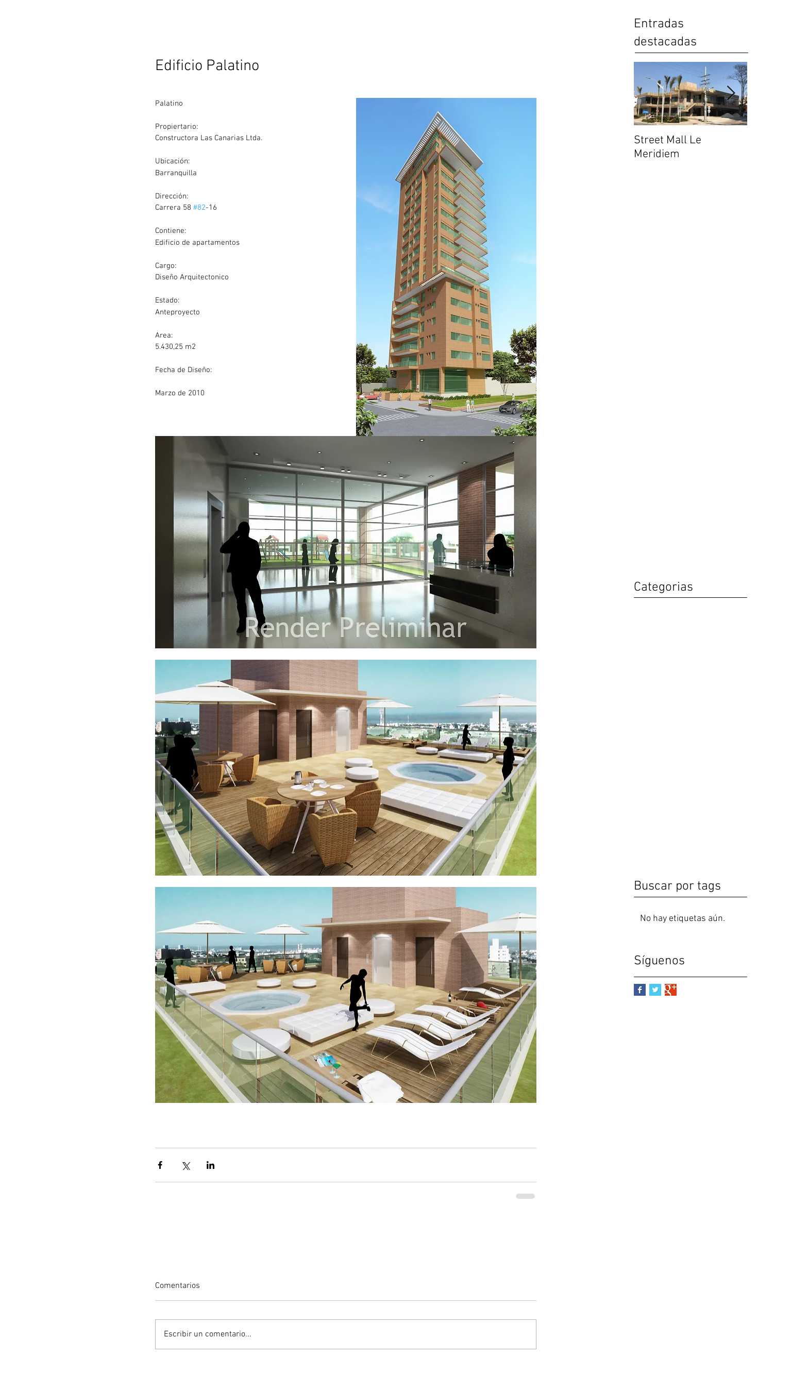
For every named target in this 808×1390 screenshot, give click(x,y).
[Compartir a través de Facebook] (160, 1165)
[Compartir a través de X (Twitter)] (185, 1165)
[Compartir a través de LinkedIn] (210, 1165)
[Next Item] (730, 94)
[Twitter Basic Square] (655, 990)
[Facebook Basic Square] (640, 990)
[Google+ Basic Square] (671, 990)
